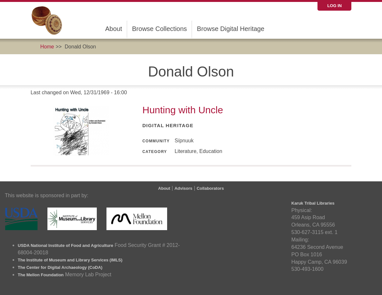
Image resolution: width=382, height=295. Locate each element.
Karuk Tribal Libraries (313, 203)
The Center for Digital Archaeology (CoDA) (60, 267)
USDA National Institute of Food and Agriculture (65, 245)
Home (47, 46)
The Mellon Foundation (41, 274)
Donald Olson (80, 46)
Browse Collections (159, 28)
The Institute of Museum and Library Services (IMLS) (70, 260)
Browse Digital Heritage (230, 28)
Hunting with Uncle (182, 110)
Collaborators (210, 188)
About (113, 28)
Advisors (184, 188)
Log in (334, 5)
